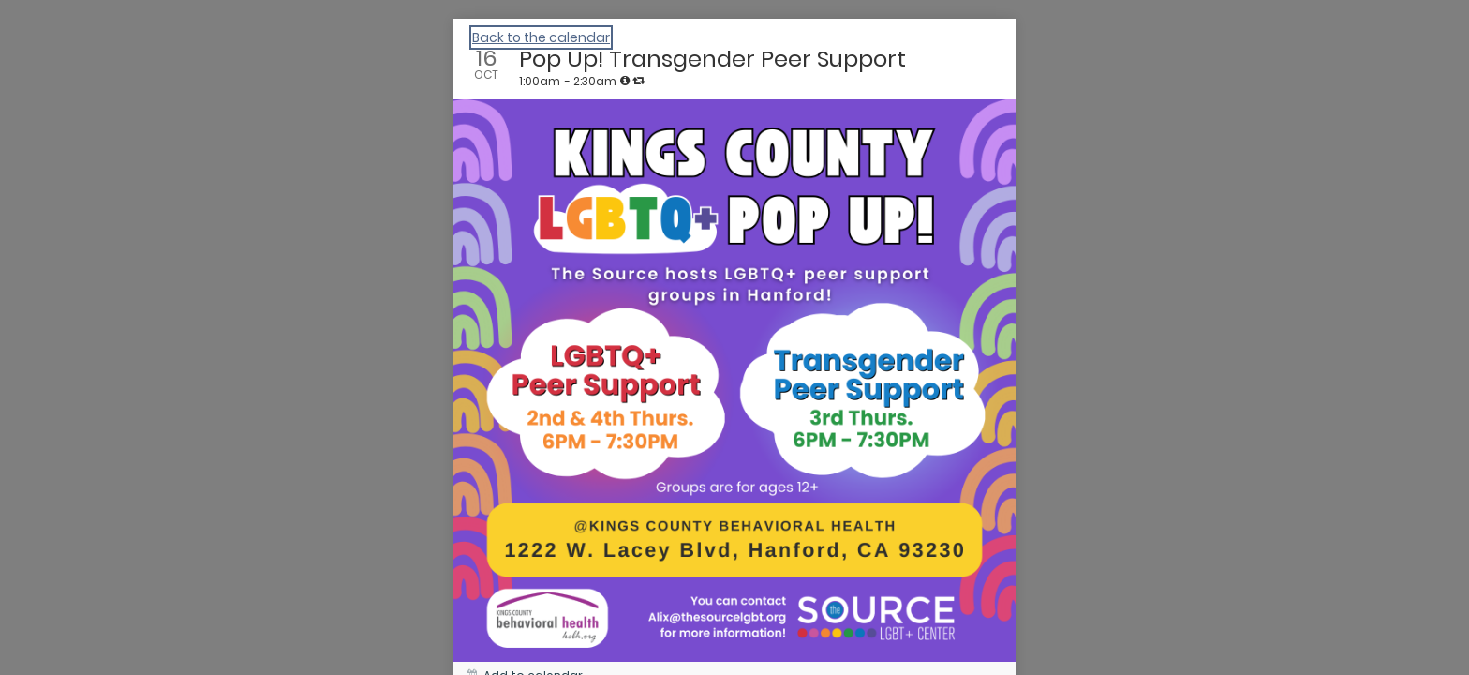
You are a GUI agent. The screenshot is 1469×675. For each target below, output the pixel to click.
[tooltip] (625, 80)
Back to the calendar (541, 37)
